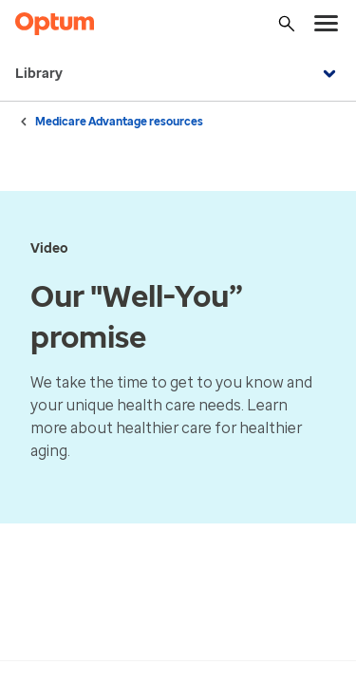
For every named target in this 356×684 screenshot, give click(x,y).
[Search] (286, 24)
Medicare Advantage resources (119, 121)
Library (178, 74)
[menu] (326, 23)
